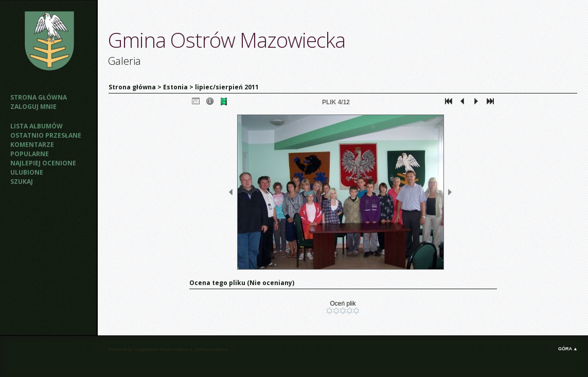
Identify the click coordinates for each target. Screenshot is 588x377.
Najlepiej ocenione (43, 163)
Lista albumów (36, 126)
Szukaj (21, 181)
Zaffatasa (203, 349)
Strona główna (38, 97)
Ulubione (26, 172)
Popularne (29, 153)
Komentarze (32, 144)
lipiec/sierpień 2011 (227, 87)
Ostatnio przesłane (45, 135)
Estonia (175, 87)
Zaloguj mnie (33, 106)
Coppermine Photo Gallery (161, 349)
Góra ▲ (568, 348)
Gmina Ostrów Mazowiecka (226, 40)
